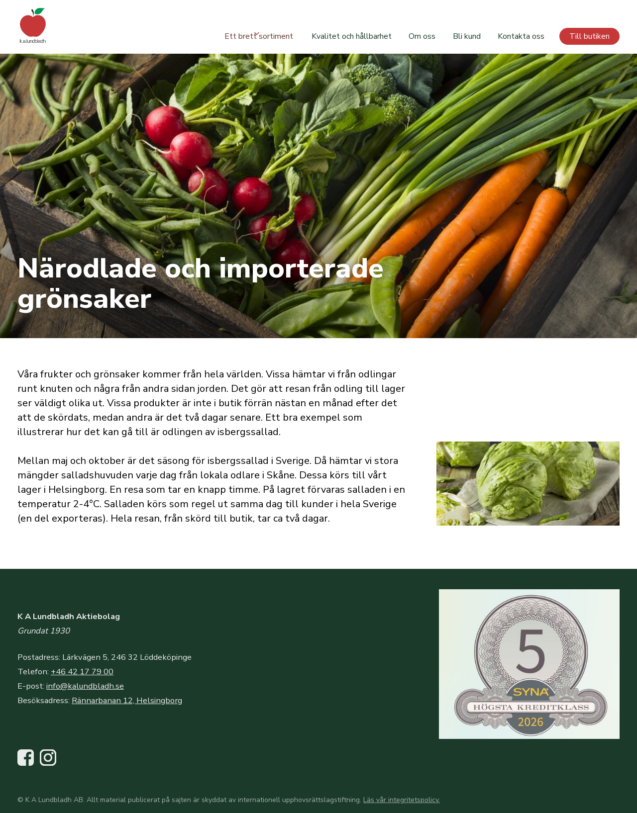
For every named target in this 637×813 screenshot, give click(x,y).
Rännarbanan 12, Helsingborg (127, 700)
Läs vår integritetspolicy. (401, 800)
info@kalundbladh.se (85, 686)
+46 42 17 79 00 (82, 671)
